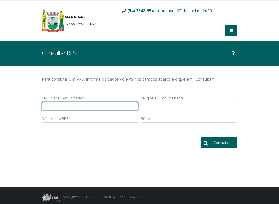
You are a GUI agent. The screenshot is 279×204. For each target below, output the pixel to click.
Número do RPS (55, 118)
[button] (219, 142)
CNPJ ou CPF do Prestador (162, 98)
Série (145, 118)
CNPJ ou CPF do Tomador (63, 98)
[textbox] (90, 106)
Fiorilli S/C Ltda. (113, 197)
